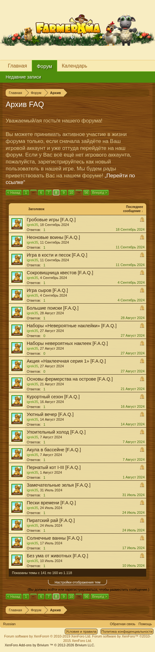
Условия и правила (81, 631)
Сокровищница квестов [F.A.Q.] (60, 272)
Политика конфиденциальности (127, 631)
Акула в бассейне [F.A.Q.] (54, 449)
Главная (17, 65)
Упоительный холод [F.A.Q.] (56, 432)
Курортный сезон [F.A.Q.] (53, 396)
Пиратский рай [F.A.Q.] (51, 520)
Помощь (145, 624)
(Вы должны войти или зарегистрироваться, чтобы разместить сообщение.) (88, 589)
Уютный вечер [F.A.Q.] (50, 414)
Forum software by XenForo (47, 636)
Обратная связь (122, 624)
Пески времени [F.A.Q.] (51, 502)
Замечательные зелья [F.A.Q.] (59, 485)
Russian (9, 624)
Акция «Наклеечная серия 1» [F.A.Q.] (66, 361)
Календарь (74, 65)
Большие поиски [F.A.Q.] (53, 308)
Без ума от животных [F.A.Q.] (57, 555)
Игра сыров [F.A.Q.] (47, 290)
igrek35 (32, 225)
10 (71, 192)
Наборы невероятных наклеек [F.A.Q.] (67, 343)
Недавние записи (23, 77)
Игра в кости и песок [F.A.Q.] (57, 255)
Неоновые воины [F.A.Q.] (53, 237)
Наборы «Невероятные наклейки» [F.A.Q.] (72, 325)
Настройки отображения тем (78, 582)
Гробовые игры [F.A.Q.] (51, 219)
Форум (44, 66)
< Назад (13, 192)
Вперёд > (99, 192)
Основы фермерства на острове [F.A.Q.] (70, 379)
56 (86, 192)
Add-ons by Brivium (50, 645)
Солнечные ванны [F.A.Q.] (54, 538)
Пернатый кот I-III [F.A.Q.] (54, 467)
